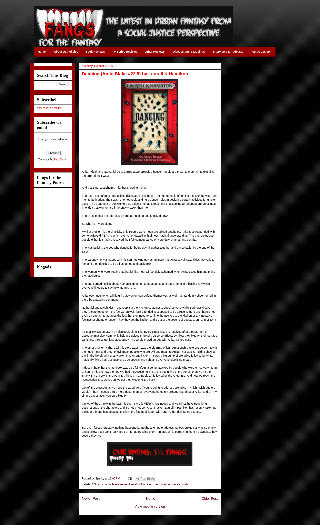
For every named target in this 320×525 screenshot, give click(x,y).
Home (150, 499)
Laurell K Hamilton (140, 484)
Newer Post (91, 499)
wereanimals (180, 484)
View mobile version (150, 506)
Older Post (210, 499)
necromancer (162, 484)
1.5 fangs (98, 484)
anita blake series (116, 484)
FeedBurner (60, 159)
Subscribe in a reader (49, 107)
